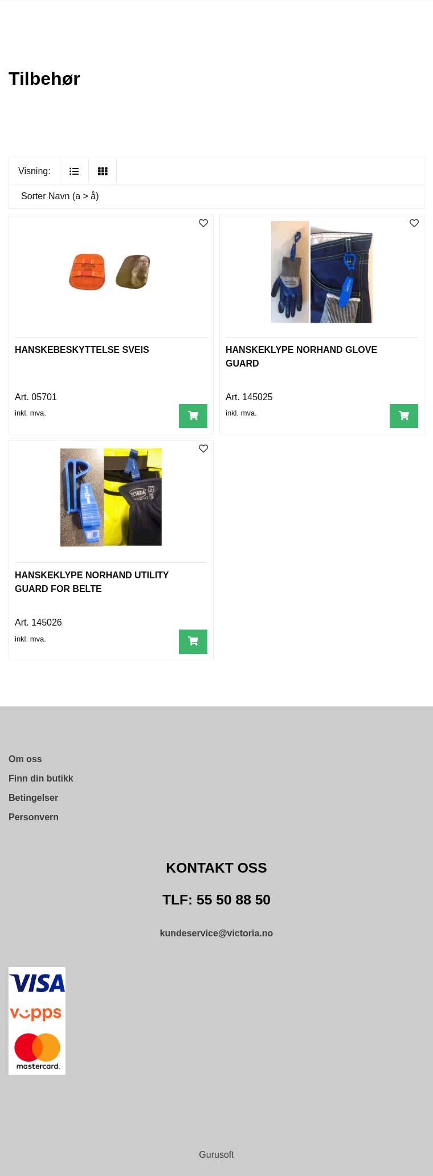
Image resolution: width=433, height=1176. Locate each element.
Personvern (34, 817)
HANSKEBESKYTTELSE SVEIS (82, 350)
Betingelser (33, 798)
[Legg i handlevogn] (193, 416)
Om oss (25, 759)
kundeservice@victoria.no (216, 933)
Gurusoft (216, 1154)
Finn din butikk (41, 778)
